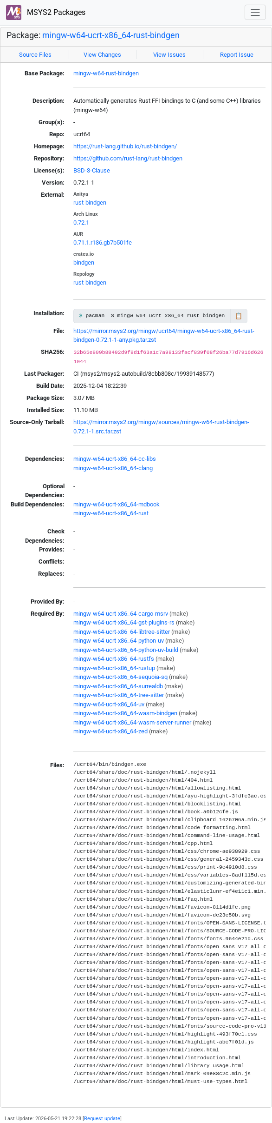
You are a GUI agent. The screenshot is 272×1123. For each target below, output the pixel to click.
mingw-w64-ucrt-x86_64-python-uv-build (125, 649)
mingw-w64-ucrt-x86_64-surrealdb (118, 686)
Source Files (35, 54)
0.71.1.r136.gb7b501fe (102, 242)
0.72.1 (81, 222)
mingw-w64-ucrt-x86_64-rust (111, 513)
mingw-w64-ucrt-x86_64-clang (113, 468)
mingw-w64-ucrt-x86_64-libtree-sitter (121, 631)
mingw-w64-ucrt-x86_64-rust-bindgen (111, 35)
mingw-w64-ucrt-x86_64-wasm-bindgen (125, 713)
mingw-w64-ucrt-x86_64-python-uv (118, 640)
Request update (102, 1118)
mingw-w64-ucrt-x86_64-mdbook (116, 504)
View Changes (102, 54)
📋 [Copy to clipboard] (238, 315)
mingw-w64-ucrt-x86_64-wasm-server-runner (132, 722)
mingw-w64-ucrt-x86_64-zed (110, 731)
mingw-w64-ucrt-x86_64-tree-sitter (118, 694)
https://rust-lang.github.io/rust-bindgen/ (125, 146)
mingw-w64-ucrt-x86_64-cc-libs (114, 458)
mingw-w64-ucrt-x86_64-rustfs (113, 658)
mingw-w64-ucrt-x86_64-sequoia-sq (120, 676)
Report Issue (236, 54)
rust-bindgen (89, 202)
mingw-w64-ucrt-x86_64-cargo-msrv (120, 613)
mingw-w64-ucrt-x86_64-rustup (114, 667)
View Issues (169, 54)
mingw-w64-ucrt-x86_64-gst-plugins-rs (124, 622)
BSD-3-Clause (91, 170)
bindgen (83, 262)
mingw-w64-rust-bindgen (106, 73)
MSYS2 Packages (45, 12)
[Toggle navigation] (255, 12)
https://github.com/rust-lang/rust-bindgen (127, 158)
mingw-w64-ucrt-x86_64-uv (108, 704)
